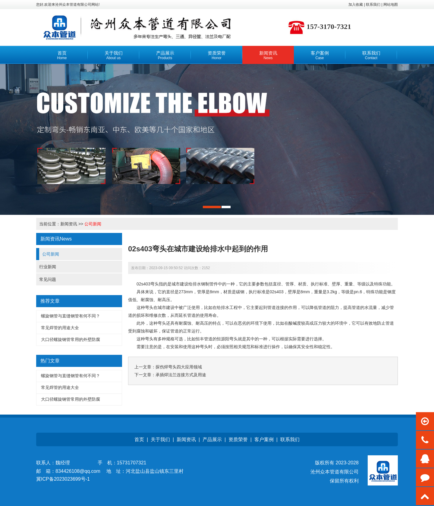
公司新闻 (92, 223)
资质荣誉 (238, 439)
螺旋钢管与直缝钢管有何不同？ (70, 315)
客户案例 (264, 439)
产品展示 (212, 439)
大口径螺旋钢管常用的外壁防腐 (70, 339)
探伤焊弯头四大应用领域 (179, 366)
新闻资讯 (68, 223)
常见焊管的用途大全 (60, 327)
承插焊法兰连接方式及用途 (181, 374)
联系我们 (290, 439)
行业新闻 (47, 266)
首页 (139, 439)
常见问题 (47, 279)
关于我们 (160, 439)
